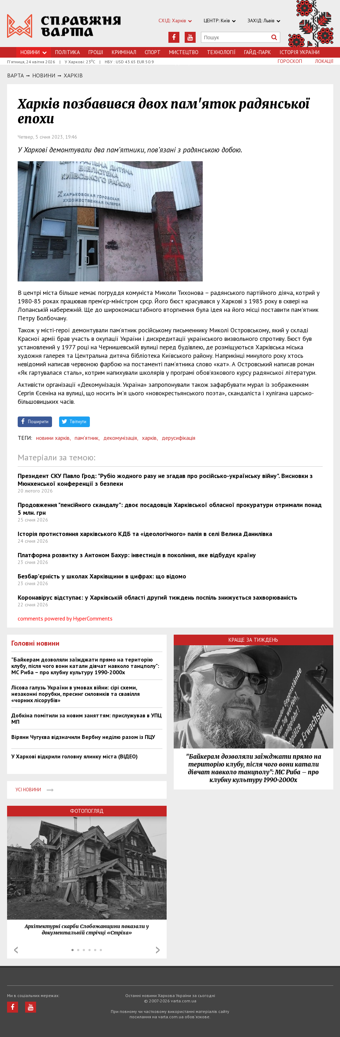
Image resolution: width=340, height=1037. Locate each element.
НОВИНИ (43, 75)
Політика (67, 52)
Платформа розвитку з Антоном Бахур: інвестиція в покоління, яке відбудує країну (137, 555)
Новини (34, 52)
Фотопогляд (87, 811)
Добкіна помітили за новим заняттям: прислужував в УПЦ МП (86, 718)
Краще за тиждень (253, 639)
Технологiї (221, 52)
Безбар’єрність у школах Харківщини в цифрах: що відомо (102, 576)
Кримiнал (124, 52)
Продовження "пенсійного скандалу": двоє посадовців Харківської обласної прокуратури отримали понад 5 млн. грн (170, 509)
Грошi (95, 52)
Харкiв (73, 75)
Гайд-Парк (257, 52)
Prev (16, 950)
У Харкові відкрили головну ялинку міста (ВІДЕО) (74, 756)
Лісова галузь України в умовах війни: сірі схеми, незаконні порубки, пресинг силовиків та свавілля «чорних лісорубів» (75, 694)
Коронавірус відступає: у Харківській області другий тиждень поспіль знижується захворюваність (157, 597)
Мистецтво (183, 52)
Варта (15, 75)
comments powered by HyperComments (65, 618)
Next (158, 950)
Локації (324, 61)
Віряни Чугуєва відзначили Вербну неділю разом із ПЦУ (83, 736)
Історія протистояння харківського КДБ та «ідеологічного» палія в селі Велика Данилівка (145, 534)
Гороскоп (290, 61)
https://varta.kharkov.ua (64, 27)
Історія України (299, 52)
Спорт (153, 52)
